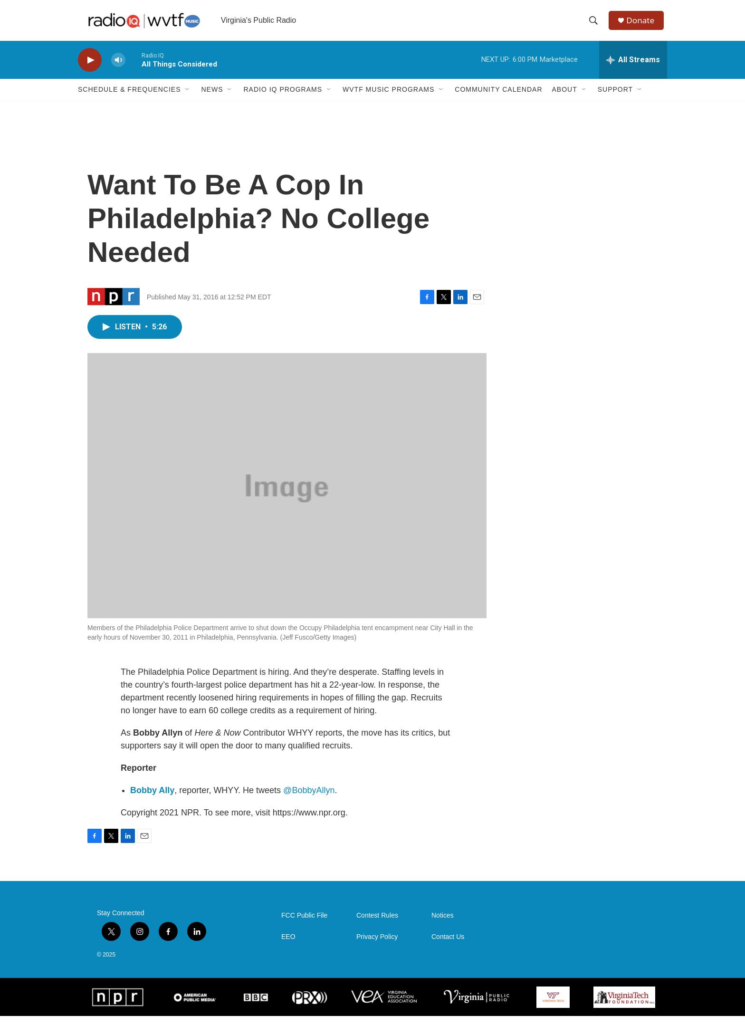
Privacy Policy (377, 945)
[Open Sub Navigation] (187, 99)
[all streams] (633, 69)
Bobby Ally (152, 799)
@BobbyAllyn (308, 799)
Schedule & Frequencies (129, 99)
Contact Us (447, 945)
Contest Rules (377, 924)
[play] (89, 69)
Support (615, 99)
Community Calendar (498, 99)
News (212, 99)
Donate (643, 25)
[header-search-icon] (595, 25)
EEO (288, 945)
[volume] (118, 69)
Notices (442, 924)
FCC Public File (304, 924)
